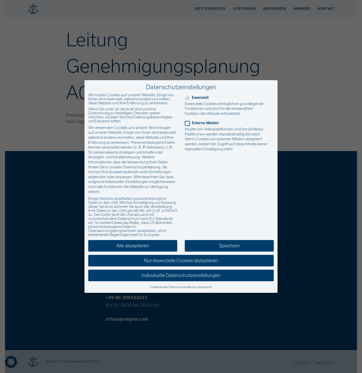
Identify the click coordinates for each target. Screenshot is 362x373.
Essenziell (198, 98)
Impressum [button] (205, 287)
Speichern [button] (229, 245)
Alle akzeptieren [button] (132, 245)
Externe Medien (203, 123)
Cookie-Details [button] (158, 287)
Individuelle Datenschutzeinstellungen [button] (181, 275)
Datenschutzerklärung (141, 167)
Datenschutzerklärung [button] (182, 287)
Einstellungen (160, 172)
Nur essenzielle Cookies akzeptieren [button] (181, 260)
